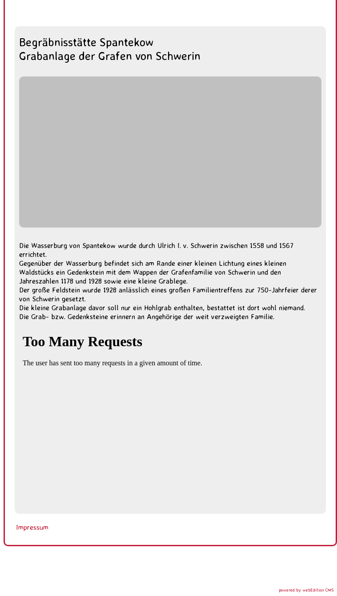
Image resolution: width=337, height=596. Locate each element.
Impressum (32, 527)
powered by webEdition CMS (306, 589)
